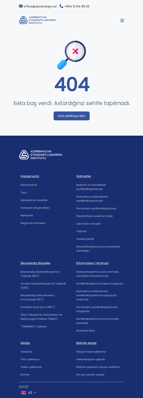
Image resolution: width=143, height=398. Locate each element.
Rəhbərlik (27, 217)
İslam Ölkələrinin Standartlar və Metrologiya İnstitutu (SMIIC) (41, 319)
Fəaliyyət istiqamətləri (35, 210)
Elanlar (25, 376)
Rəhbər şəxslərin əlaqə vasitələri (98, 369)
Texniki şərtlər (85, 241)
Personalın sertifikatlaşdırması (96, 210)
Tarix (24, 194)
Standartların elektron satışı (94, 218)
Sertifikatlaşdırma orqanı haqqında (99, 285)
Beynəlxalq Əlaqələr (35, 265)
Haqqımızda (30, 178)
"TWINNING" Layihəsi (34, 328)
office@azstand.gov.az (38, 6)
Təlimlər (81, 233)
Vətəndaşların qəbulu (90, 361)
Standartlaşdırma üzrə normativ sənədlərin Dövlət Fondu (97, 276)
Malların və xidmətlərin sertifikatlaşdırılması (91, 189)
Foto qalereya (30, 361)
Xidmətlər (83, 178)
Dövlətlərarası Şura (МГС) (38, 309)
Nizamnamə (29, 187)
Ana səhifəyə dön (72, 116)
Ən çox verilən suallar (90, 376)
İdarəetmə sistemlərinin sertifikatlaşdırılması (92, 201)
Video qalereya (31, 369)
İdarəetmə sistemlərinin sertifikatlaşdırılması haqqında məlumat (96, 297)
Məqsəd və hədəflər (34, 202)
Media (25, 345)
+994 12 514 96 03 (74, 6)
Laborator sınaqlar (88, 225)
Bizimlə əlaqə (86, 345)
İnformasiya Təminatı (92, 265)
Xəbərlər (26, 353)
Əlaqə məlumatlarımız (91, 353)
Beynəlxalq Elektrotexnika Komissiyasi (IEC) (37, 299)
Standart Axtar (85, 332)
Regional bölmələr (33, 225)
